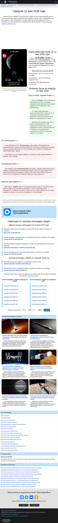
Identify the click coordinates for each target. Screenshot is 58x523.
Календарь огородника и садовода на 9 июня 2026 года (13, 424)
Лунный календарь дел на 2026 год (9, 448)
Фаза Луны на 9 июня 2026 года (8, 420)
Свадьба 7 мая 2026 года (11, 300)
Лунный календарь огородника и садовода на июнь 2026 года (14, 435)
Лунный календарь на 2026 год (8, 441)
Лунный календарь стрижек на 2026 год (10, 443)
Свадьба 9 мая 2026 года (11, 293)
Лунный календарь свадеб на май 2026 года (46, 5)
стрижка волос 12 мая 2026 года (13, 239)
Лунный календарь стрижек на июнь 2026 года (11, 433)
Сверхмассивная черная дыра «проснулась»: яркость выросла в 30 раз (17, 476)
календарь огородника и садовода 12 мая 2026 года (19, 247)
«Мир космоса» (4, 510)
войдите (14, 91)
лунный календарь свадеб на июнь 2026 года (17, 263)
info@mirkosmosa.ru (14, 514)
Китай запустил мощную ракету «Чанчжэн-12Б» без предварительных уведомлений (19, 471)
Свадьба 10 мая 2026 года (11, 289)
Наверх (34, 505)
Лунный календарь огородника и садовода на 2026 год (13, 446)
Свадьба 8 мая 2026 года (11, 297)
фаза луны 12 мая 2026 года (12, 232)
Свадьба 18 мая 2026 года (39, 304)
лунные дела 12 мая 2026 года (13, 254)
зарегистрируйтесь (22, 90)
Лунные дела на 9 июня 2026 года (8, 426)
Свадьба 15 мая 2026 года (39, 293)
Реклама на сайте (24, 515)
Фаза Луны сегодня (5, 415)
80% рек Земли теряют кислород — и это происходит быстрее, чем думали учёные (19, 480)
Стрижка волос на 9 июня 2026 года (9, 422)
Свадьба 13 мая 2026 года (39, 285)
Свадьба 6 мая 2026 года (11, 304)
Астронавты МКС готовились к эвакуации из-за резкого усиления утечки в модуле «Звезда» (21, 474)
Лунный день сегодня (5, 417)
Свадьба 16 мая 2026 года (39, 297)
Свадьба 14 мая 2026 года (39, 289)
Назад (23, 505)
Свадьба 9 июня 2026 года (7, 428)
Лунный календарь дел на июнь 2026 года (10, 437)
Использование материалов (12, 515)
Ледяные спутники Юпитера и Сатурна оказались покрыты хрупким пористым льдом (20, 478)
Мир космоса (3, 5)
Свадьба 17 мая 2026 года (39, 300)
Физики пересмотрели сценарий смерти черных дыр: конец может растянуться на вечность (21, 467)
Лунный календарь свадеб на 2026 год (26, 5)
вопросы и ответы (51, 202)
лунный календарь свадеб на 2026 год (15, 270)
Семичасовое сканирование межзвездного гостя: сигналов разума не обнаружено (19, 469)
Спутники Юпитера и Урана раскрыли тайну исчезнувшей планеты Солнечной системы (20, 482)
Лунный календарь (12, 5)
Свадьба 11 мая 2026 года (11, 285)
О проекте (3, 515)
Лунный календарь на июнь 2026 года (9, 431)
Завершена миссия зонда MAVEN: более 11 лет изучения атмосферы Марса (18, 486)
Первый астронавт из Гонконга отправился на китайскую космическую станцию (18, 484)
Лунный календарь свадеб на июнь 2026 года (11, 439)
